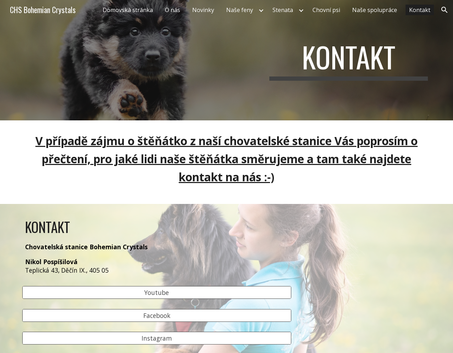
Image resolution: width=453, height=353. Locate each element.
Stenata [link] (283, 10)
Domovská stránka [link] (128, 10)
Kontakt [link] (419, 10)
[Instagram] (157, 338)
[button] (444, 9)
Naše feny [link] (239, 10)
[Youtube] (157, 293)
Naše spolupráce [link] (374, 10)
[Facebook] (157, 315)
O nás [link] (172, 10)
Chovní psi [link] (326, 10)
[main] (348, 60)
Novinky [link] (203, 10)
